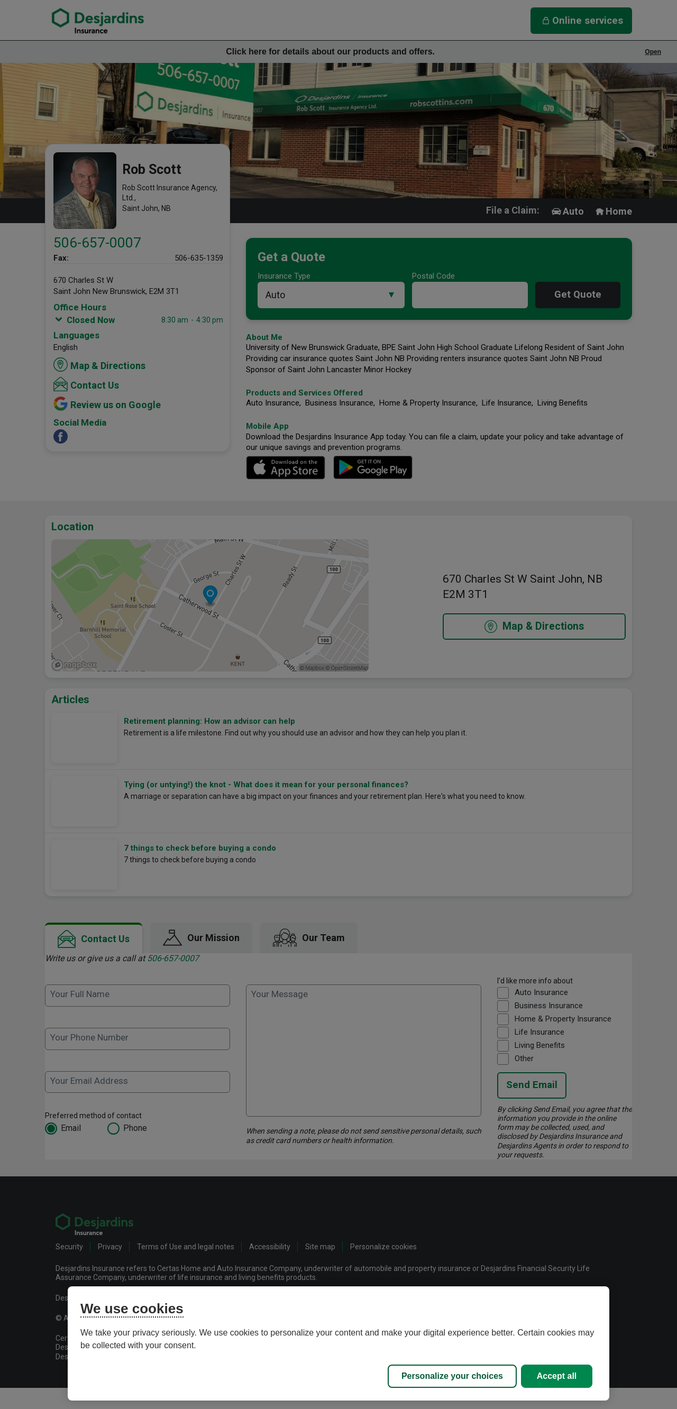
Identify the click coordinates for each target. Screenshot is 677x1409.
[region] (338, 1343)
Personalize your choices (452, 1375)
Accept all (557, 1375)
